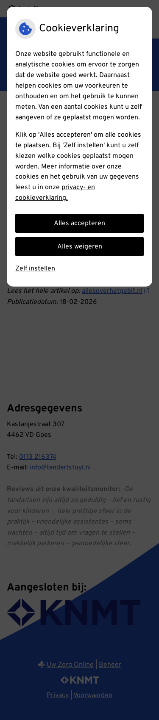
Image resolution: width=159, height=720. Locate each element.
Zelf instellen (35, 269)
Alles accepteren (79, 223)
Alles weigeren (79, 247)
